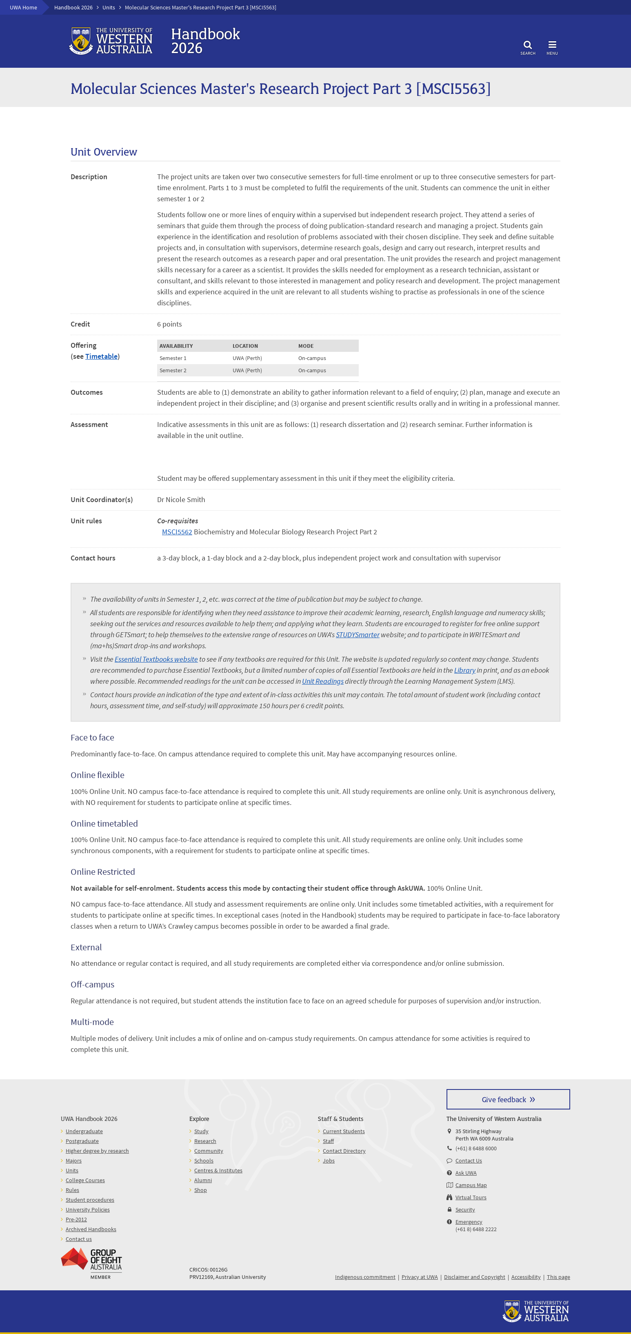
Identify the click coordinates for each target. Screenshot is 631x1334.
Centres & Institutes (218, 1170)
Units (108, 7)
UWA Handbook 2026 (89, 1118)
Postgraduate (82, 1141)
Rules (72, 1190)
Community (208, 1150)
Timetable (101, 356)
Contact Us (468, 1160)
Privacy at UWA (420, 1277)
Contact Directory (344, 1150)
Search (528, 47)
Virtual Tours (471, 1197)
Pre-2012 (76, 1219)
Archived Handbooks (91, 1229)
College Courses (85, 1180)
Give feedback (504, 1099)
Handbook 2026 (73, 7)
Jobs (329, 1160)
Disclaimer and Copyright (474, 1277)
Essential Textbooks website (156, 659)
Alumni (203, 1180)
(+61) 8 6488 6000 (476, 1148)
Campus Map (471, 1185)
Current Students (344, 1131)
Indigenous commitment (365, 1277)
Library (464, 670)
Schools (203, 1160)
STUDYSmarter (358, 634)
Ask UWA (466, 1172)
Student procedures (90, 1199)
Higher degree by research (97, 1150)
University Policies (88, 1209)
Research (205, 1141)
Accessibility (526, 1277)
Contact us (79, 1239)
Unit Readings (323, 681)
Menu (552, 47)
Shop (200, 1190)
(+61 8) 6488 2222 (476, 1229)
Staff (328, 1141)
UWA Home (23, 7)
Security (465, 1209)
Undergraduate (84, 1131)
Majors (74, 1160)
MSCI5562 (177, 531)
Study (201, 1131)
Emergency (468, 1221)
